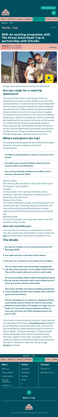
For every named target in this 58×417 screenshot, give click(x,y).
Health (20, 19)
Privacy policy (7, 373)
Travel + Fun (39, 19)
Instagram (25, 369)
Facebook (25, 373)
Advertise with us (47, 373)
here (5, 235)
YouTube (24, 376)
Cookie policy (7, 376)
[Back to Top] (29, 392)
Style (48, 19)
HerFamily (52, 47)
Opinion (28, 19)
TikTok (23, 380)
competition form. (37, 323)
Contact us (6, 385)
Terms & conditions (6, 381)
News (3, 19)
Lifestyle (11, 19)
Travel (11, 23)
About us (5, 369)
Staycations (4, 23)
